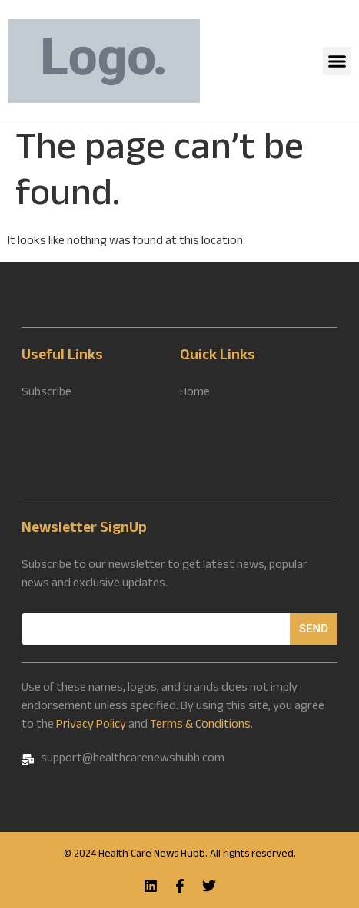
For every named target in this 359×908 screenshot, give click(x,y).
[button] (337, 61)
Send (313, 629)
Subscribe (46, 394)
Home (195, 394)
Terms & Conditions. (201, 725)
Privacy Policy (91, 725)
